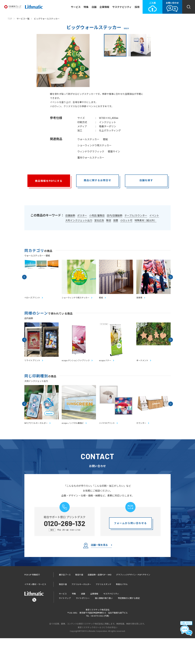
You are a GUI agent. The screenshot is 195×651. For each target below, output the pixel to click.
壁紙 (105, 139)
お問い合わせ (172, 6)
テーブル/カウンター (135, 215)
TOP (10, 18)
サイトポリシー (83, 610)
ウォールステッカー (88, 139)
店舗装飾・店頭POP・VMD (100, 587)
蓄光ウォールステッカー (90, 157)
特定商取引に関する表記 (129, 610)
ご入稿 (152, 6)
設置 (115, 220)
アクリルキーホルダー (81, 597)
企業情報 (104, 7)
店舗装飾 (70, 215)
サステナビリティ (122, 7)
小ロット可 (126, 220)
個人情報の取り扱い (104, 610)
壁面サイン (114, 151)
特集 (86, 7)
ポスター (82, 215)
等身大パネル (122, 597)
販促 (108, 220)
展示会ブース (65, 587)
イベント (154, 215)
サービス (76, 7)
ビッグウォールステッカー (47, 18)
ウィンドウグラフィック (90, 151)
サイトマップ (65, 610)
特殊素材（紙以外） (145, 220)
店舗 (94, 7)
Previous (24, 279)
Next (170, 279)
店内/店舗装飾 (114, 215)
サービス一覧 (23, 18)
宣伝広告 (99, 220)
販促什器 (79, 587)
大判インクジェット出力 (78, 220)
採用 (137, 7)
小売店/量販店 (97, 215)
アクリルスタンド (103, 597)
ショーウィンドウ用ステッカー (94, 145)
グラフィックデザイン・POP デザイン (133, 587)
